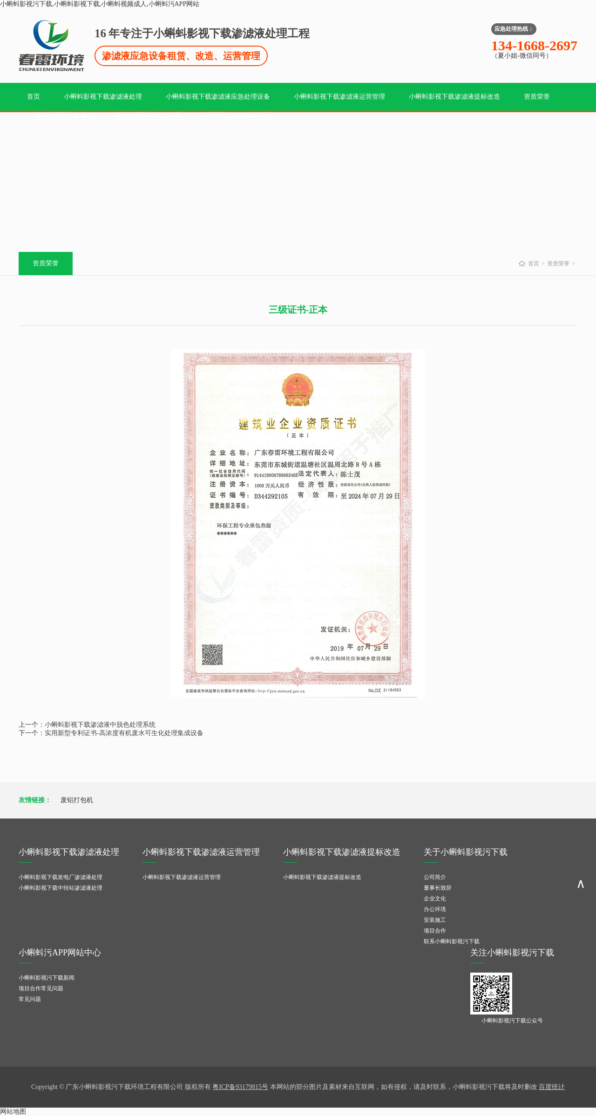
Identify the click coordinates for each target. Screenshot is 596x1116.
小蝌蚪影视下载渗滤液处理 (103, 96)
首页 (33, 96)
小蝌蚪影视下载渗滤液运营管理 (339, 96)
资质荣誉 (537, 96)
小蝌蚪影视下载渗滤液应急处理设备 (218, 96)
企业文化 (435, 898)
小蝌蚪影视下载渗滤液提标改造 (454, 96)
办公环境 (435, 909)
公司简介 (435, 877)
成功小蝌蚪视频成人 (63, 115)
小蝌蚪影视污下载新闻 (46, 977)
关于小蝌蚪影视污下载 (149, 115)
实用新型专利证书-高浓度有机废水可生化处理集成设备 (124, 733)
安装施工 (435, 920)
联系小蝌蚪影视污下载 (452, 941)
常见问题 (30, 999)
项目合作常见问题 (41, 988)
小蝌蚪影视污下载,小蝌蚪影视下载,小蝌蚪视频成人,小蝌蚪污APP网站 (99, 3)
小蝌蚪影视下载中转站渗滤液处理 (60, 888)
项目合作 (435, 930)
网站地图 (13, 1111)
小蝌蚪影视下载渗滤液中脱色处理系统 (100, 724)
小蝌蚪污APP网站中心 (237, 115)
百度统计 (552, 1086)
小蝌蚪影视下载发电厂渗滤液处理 (60, 877)
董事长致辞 (438, 888)
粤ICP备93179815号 (240, 1086)
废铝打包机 (77, 800)
